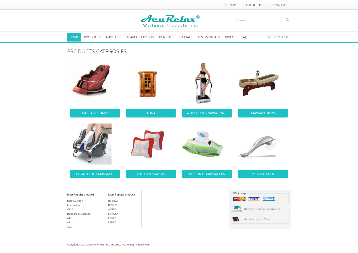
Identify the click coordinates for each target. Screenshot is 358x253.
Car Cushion (74, 205)
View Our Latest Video (257, 219)
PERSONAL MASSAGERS (207, 174)
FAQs (245, 37)
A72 (69, 226)
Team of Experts (140, 37)
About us (113, 37)
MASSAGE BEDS (263, 113)
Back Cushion (75, 200)
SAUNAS (151, 113)
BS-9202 (113, 200)
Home (74, 37)
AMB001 (113, 209)
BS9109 (112, 205)
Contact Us (278, 5)
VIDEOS (230, 37)
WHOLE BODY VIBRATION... (207, 113)
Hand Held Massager (79, 213)
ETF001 (112, 218)
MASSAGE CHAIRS (95, 113)
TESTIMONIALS (208, 37)
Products (92, 37)
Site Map (230, 5)
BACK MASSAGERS (151, 174)
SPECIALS (185, 37)
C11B (70, 209)
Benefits (166, 37)
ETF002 (112, 222)
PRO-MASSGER (263, 174)
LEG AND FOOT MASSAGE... (95, 174)
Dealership (253, 5)
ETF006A (113, 213)
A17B (70, 218)
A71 (69, 222)
